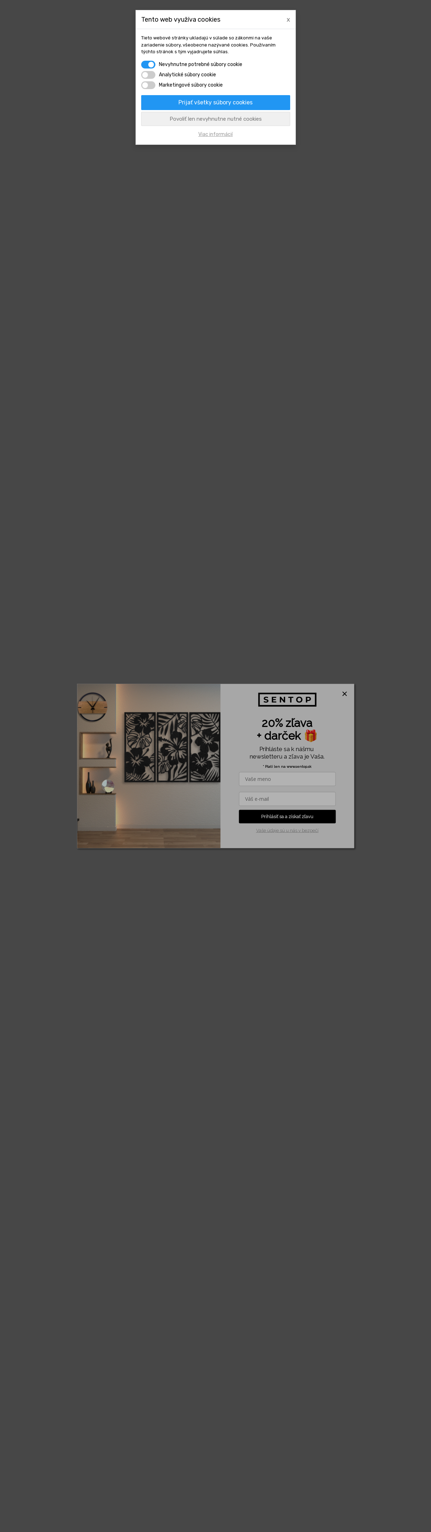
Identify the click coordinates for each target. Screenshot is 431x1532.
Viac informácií (215, 134)
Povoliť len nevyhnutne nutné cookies (216, 119)
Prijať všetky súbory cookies (215, 102)
